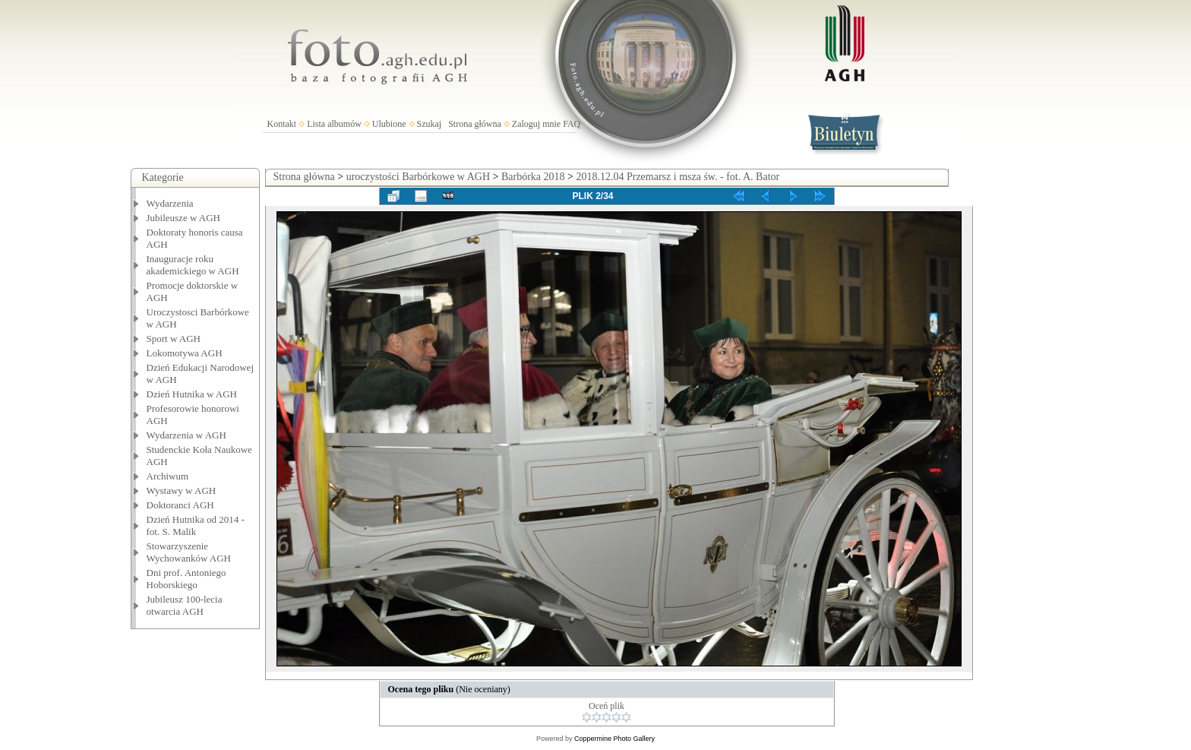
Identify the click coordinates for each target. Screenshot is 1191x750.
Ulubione (389, 124)
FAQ (571, 124)
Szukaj (429, 124)
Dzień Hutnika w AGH (192, 394)
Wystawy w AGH (181, 490)
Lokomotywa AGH (185, 353)
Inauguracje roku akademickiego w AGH (193, 265)
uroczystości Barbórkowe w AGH (418, 176)
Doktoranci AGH (180, 505)
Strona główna (474, 124)
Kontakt (282, 124)
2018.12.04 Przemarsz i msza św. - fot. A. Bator (677, 176)
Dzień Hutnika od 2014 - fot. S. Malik (196, 525)
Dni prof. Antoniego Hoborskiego (186, 578)
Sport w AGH (174, 338)
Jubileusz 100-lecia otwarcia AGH (185, 605)
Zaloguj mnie (536, 124)
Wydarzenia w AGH (186, 435)
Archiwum (168, 476)
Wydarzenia (170, 203)
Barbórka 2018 (533, 176)
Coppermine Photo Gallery (614, 738)
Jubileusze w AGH (184, 217)
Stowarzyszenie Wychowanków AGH (189, 552)
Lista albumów (334, 124)
